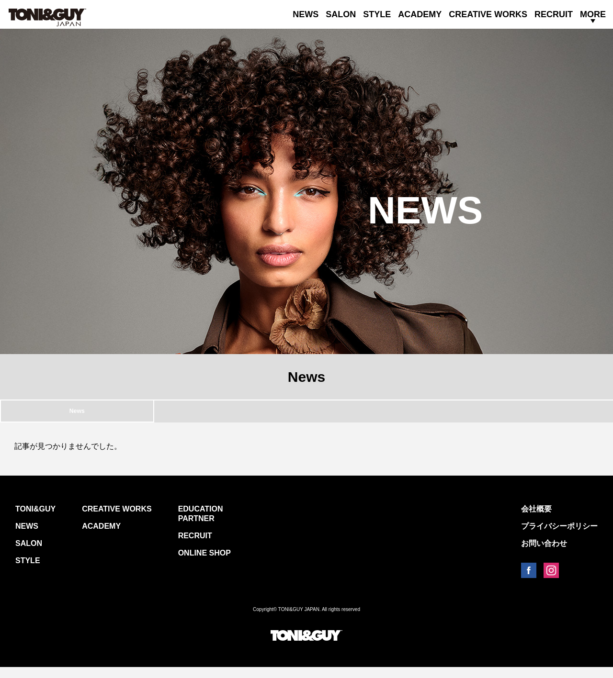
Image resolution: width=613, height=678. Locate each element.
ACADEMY (420, 14)
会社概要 (536, 520)
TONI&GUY (35, 520)
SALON (341, 14)
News (77, 416)
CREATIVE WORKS (488, 14)
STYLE (377, 14)
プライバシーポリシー (559, 537)
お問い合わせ (544, 554)
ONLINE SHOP (204, 564)
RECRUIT (553, 14)
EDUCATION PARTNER (200, 525)
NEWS (305, 14)
